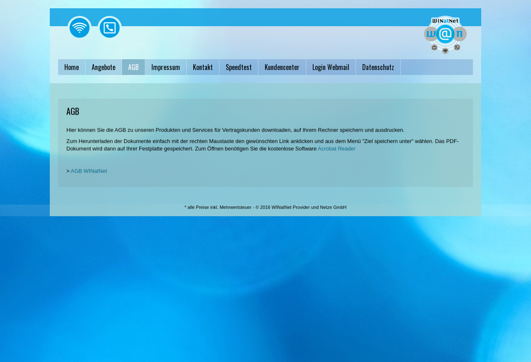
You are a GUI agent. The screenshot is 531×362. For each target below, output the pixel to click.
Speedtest (239, 67)
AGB (133, 67)
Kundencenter (282, 67)
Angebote (103, 67)
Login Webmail (330, 67)
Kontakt (203, 67)
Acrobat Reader (337, 153)
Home (71, 67)
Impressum (165, 67)
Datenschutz (378, 67)
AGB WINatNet (89, 175)
